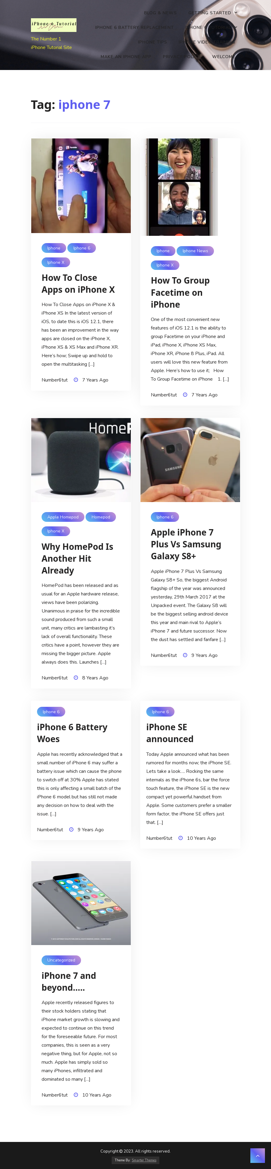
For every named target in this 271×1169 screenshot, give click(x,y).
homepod (101, 517)
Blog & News (160, 13)
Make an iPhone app (126, 57)
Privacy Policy (182, 57)
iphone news (195, 251)
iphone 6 (81, 248)
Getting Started (209, 13)
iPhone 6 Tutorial (208, 27)
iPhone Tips (152, 42)
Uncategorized (61, 960)
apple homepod (63, 517)
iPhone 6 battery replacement (134, 27)
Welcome (223, 57)
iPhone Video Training (207, 42)
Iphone (53, 248)
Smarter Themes (144, 1160)
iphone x (55, 262)
